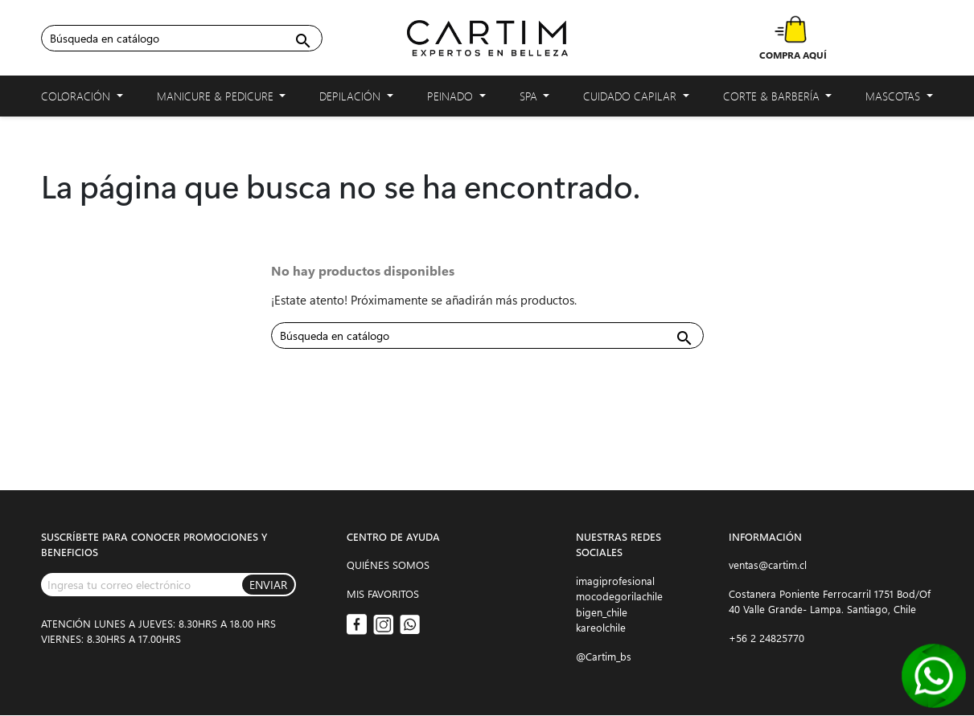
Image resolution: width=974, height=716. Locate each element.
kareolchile (601, 627)
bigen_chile (601, 612)
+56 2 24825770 (766, 637)
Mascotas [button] (899, 99)
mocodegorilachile (619, 596)
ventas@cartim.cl (768, 564)
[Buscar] (182, 38)
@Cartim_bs (603, 656)
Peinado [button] (456, 99)
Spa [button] (535, 99)
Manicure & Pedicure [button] (221, 99)
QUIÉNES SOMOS (388, 564)
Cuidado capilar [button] (636, 99)
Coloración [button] (82, 99)
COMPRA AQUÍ (793, 54)
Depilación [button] (356, 99)
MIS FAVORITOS (383, 593)
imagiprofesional (615, 580)
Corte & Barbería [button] (778, 99)
